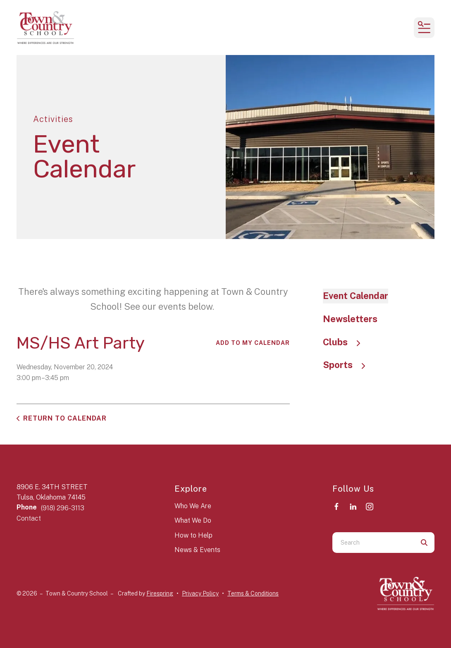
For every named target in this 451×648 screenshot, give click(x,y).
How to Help (193, 535)
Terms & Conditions (253, 593)
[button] (424, 27)
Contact (29, 518)
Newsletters (350, 318)
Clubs (345, 342)
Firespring (159, 593)
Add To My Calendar (253, 343)
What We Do (192, 520)
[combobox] (373, 542)
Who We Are (192, 506)
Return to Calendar (65, 418)
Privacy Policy (200, 593)
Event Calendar (355, 295)
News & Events (197, 550)
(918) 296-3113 (62, 508)
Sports (348, 364)
